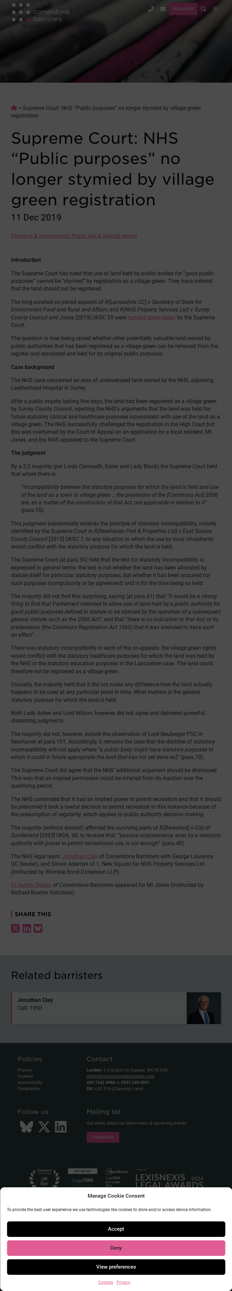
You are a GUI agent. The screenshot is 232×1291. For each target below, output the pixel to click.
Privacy (123, 1282)
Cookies (105, 1282)
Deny (116, 1248)
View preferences (116, 1267)
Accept (116, 1229)
